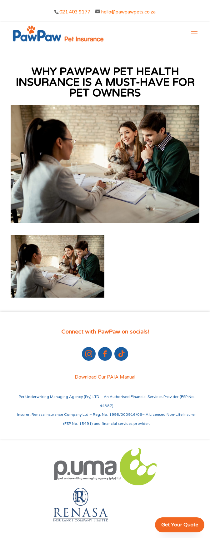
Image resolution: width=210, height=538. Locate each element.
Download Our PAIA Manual (105, 377)
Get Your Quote (179, 525)
